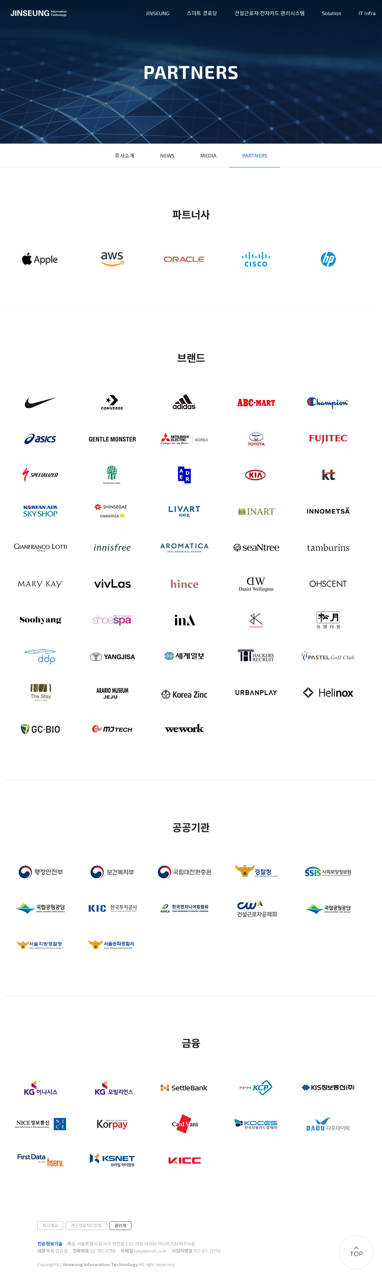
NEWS (167, 155)
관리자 (120, 1225)
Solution (331, 13)
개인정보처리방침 (86, 1225)
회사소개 (124, 155)
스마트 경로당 (202, 13)
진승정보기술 (49, 1243)
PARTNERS (254, 155)
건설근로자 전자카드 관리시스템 (269, 13)
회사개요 (50, 1225)
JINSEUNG (157, 13)
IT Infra (367, 13)
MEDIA (208, 155)
